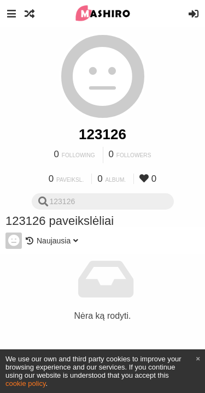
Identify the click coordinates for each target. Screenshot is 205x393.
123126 (102, 134)
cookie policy (25, 383)
